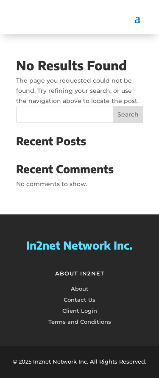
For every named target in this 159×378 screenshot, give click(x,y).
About (80, 288)
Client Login (79, 310)
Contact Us (79, 299)
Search (128, 114)
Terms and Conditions (79, 321)
